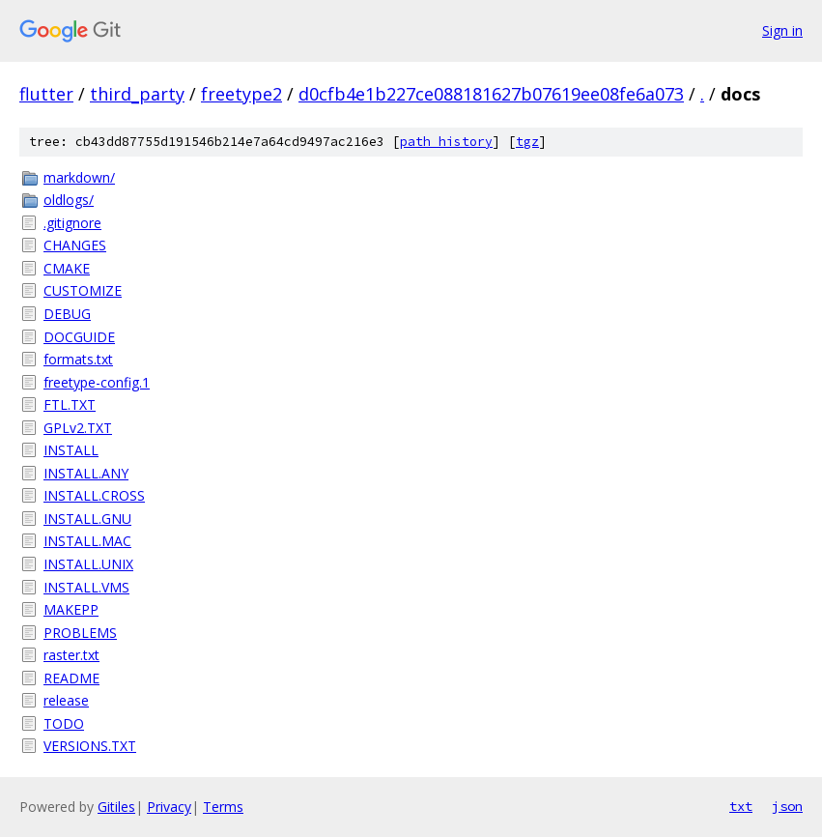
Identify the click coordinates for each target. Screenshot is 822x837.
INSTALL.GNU (87, 518)
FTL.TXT (69, 404)
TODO (63, 723)
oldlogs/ (68, 199)
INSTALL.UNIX (88, 564)
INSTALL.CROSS (94, 495)
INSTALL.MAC (87, 541)
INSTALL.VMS (86, 587)
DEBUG (67, 313)
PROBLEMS (80, 632)
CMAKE (66, 268)
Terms (223, 806)
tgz (527, 141)
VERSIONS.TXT (89, 745)
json (787, 806)
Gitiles (116, 806)
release (66, 700)
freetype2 (241, 93)
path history (446, 141)
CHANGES (74, 245)
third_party (137, 93)
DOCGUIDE (79, 337)
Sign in (782, 30)
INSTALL (71, 450)
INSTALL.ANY (85, 473)
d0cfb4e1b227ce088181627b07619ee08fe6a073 (491, 93)
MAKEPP (71, 609)
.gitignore (72, 223)
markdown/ (79, 177)
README (71, 678)
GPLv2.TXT (77, 427)
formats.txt (78, 359)
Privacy (169, 806)
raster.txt (71, 655)
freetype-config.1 (96, 382)
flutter (46, 93)
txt (740, 806)
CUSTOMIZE (82, 290)
